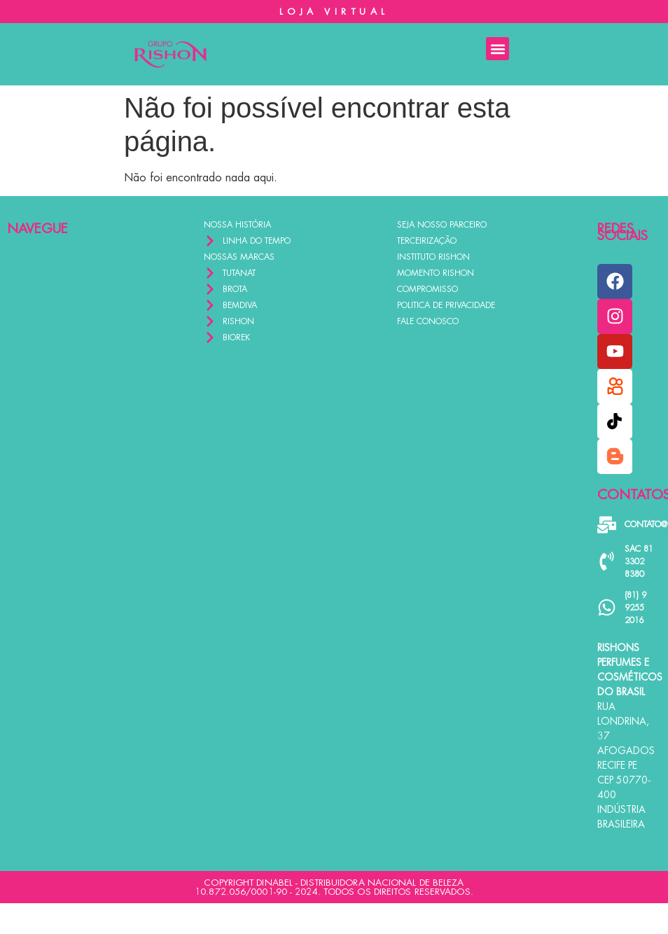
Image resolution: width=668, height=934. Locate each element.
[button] (497, 48)
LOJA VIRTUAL (334, 11)
